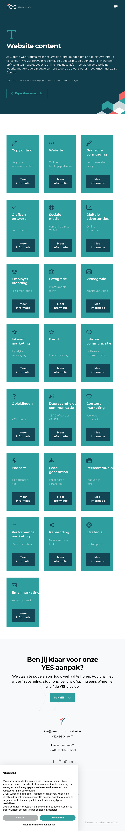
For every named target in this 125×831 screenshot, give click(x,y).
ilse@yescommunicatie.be (62, 731)
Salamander (91, 822)
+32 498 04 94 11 (62, 736)
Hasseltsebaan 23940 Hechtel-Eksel (62, 748)
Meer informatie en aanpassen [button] (39, 824)
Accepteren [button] (57, 817)
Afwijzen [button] (20, 817)
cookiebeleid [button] (28, 790)
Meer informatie (23, 181)
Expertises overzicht (27, 93)
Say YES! (62, 697)
